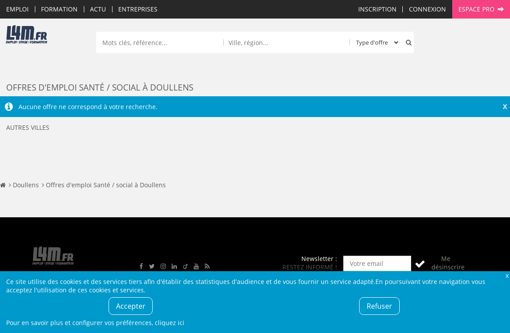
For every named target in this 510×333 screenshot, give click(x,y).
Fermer (507, 275)
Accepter (131, 306)
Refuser (379, 306)
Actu (98, 9)
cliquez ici (169, 322)
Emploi (17, 9)
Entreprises (138, 9)
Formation (59, 9)
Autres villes (27, 127)
